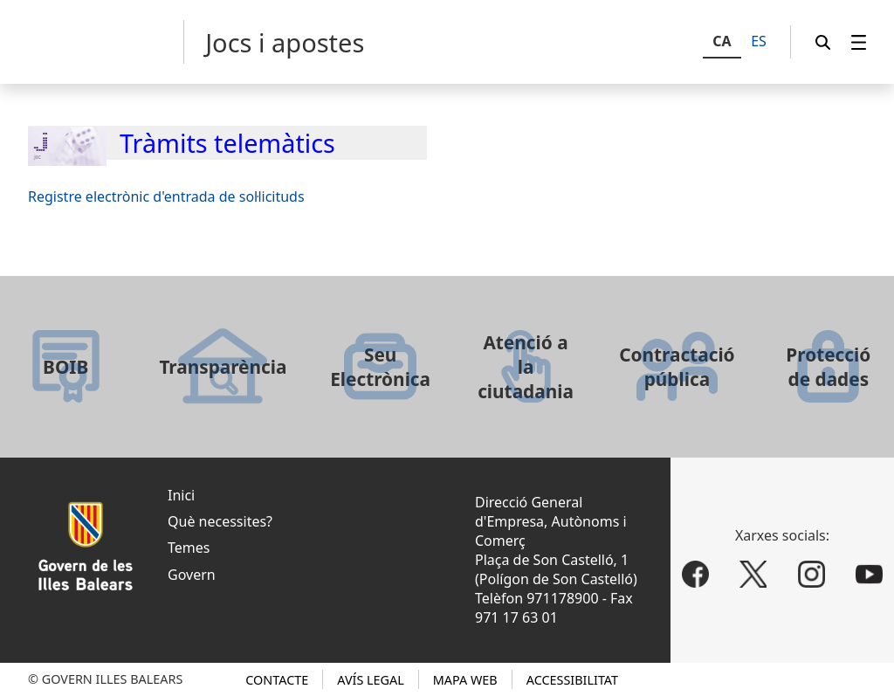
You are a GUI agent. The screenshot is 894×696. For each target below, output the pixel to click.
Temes (189, 547)
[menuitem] (859, 42)
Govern (192, 574)
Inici (181, 495)
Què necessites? (220, 521)
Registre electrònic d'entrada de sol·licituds (166, 196)
